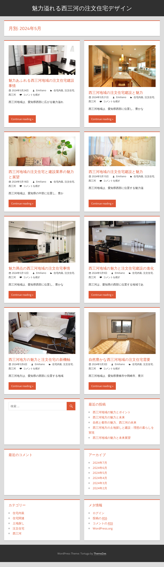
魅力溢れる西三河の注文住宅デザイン (82, 8)
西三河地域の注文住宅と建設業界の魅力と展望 (41, 174)
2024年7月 (100, 468)
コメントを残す (31, 94)
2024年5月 (100, 478)
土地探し (18, 529)
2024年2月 (100, 493)
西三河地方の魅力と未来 (109, 423)
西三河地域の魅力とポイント (112, 417)
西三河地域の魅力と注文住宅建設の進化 (121, 270)
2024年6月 (100, 473)
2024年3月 (100, 488)
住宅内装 (58, 90)
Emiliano (41, 90)
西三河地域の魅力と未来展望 (112, 443)
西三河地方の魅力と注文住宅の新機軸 (41, 365)
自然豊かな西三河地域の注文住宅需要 (121, 365)
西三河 (12, 94)
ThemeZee (100, 558)
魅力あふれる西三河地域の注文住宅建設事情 (41, 83)
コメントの (103, 529)
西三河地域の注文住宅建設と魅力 (117, 92)
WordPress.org (103, 533)
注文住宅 (69, 90)
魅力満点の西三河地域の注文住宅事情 (41, 268)
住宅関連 (18, 523)
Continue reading (21, 119)
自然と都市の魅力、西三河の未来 (114, 428)
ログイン (98, 518)
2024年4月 (100, 483)
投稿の (100, 523)
